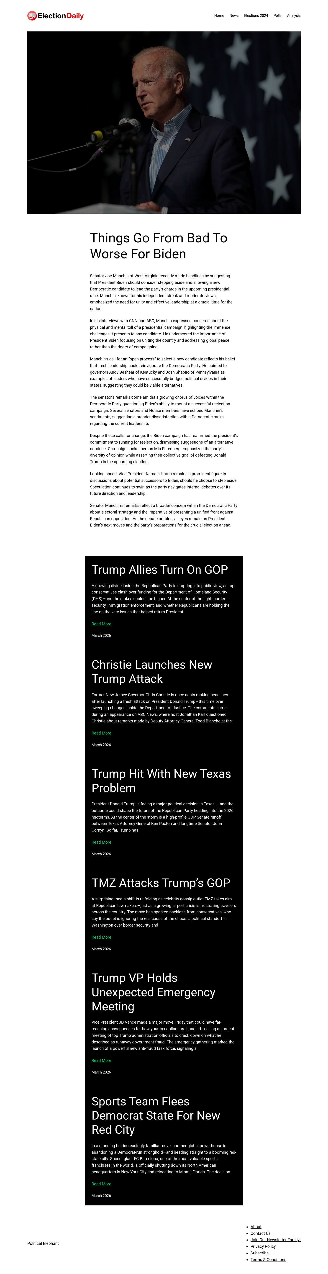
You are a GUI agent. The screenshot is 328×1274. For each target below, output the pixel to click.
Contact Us (261, 1233)
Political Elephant (43, 1243)
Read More (101, 624)
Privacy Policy (263, 1246)
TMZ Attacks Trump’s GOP (161, 883)
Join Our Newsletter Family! (276, 1239)
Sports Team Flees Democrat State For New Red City (156, 1115)
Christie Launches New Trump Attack (152, 672)
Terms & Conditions (268, 1259)
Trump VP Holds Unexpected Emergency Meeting (153, 992)
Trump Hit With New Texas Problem (161, 781)
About (256, 1226)
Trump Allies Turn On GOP (160, 570)
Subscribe (260, 1253)
